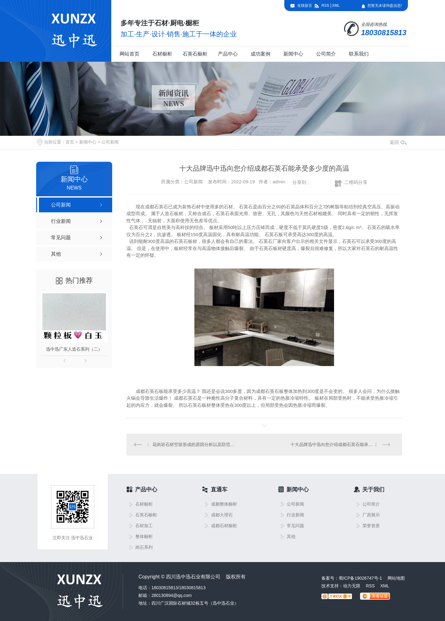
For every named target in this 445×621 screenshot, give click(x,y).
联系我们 (359, 53)
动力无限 (351, 585)
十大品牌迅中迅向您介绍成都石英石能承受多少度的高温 (342, 444)
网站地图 (396, 578)
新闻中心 (293, 53)
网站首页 (129, 53)
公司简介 (326, 53)
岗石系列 (144, 547)
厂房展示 (371, 515)
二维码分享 (355, 182)
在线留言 (304, 5)
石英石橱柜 (195, 53)
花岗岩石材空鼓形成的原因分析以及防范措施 (195, 444)
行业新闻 (295, 515)
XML (336, 5)
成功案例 (260, 53)
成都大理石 (222, 515)
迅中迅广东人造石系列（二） (74, 349)
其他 (291, 536)
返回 (398, 142)
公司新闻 (110, 142)
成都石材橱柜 (224, 525)
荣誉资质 (371, 525)
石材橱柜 (162, 53)
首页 (70, 142)
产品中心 (228, 53)
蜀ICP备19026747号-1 (360, 578)
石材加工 (144, 525)
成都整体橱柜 (224, 504)
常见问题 (295, 525)
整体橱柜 (144, 536)
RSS (325, 5)
